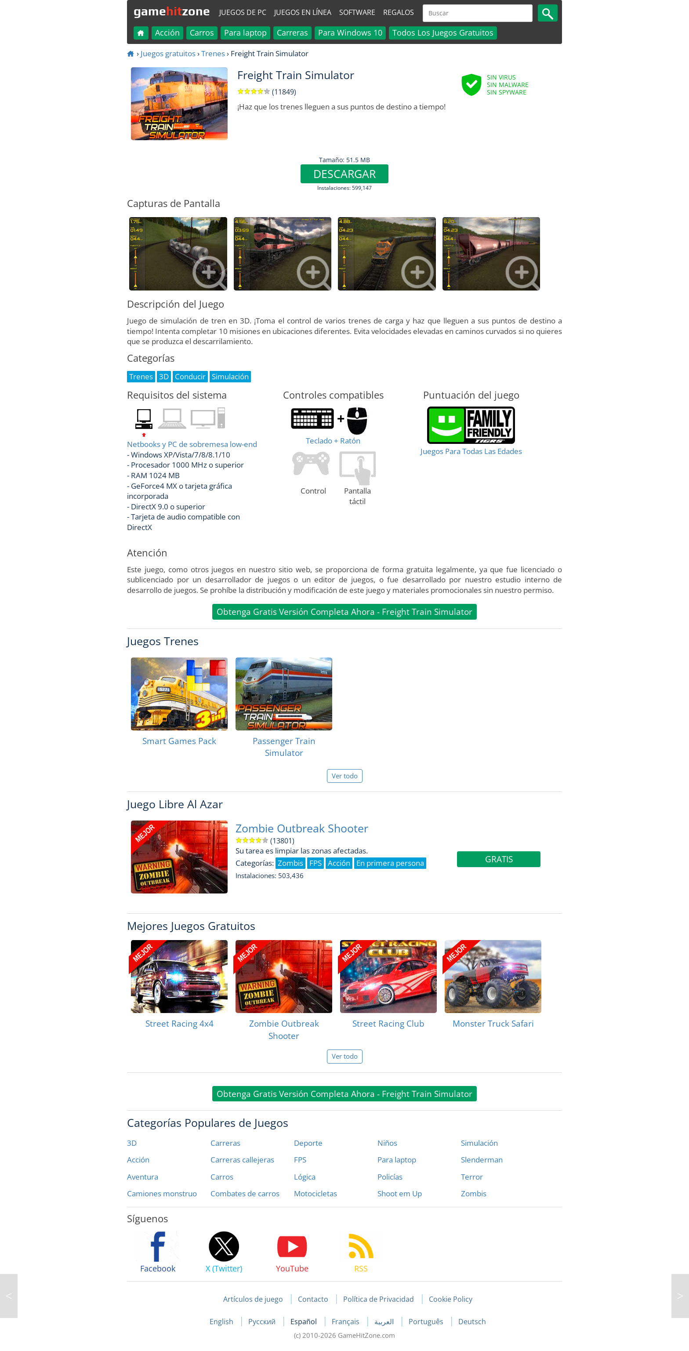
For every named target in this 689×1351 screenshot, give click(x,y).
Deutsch (472, 1321)
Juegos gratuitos (168, 53)
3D (132, 1143)
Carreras (292, 32)
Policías (390, 1177)
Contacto (313, 1299)
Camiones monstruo (162, 1193)
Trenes (213, 53)
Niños (387, 1143)
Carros (202, 32)
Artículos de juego (253, 1299)
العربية (384, 1321)
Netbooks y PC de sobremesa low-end (192, 444)
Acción (167, 32)
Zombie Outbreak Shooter (302, 828)
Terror (472, 1177)
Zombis (473, 1193)
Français (346, 1321)
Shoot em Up (399, 1193)
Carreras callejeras (242, 1160)
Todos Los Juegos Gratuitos (442, 32)
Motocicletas (315, 1193)
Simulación (479, 1143)
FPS (300, 1160)
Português (427, 1321)
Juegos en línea (302, 12)
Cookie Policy (450, 1299)
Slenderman (482, 1160)
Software (357, 12)
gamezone (172, 11)
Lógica (304, 1177)
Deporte (308, 1143)
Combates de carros (244, 1193)
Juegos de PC (242, 12)
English (222, 1321)
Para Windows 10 (350, 32)
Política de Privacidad (378, 1299)
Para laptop (245, 32)
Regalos (398, 12)
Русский (262, 1321)
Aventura (142, 1177)
